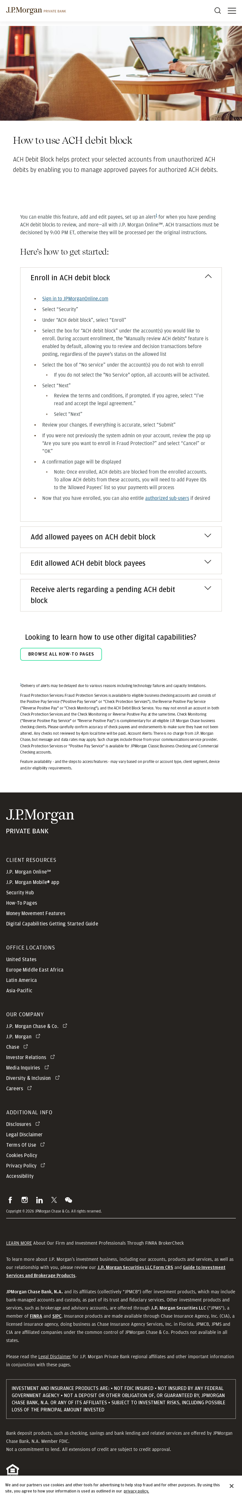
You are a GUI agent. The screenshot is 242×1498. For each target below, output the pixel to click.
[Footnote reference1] (156, 215)
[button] (10, 1200)
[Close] (231, 1490)
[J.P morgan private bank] (36, 11)
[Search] (218, 11)
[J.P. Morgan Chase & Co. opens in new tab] (38, 1026)
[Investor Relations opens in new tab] (31, 1057)
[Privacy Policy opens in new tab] (26, 1165)
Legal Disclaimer (54, 1356)
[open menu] (232, 11)
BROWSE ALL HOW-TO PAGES (61, 654)
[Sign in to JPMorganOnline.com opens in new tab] (75, 299)
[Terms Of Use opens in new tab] (26, 1145)
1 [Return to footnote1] (20, 684)
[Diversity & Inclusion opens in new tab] (34, 1078)
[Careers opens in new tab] (20, 1088)
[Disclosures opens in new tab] (24, 1124)
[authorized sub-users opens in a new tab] (167, 498)
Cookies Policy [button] (21, 1155)
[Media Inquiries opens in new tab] (28, 1067)
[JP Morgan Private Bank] (40, 821)
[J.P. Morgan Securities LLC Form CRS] (135, 1267)
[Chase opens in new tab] (18, 1047)
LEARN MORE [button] (19, 1243)
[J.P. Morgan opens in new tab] (24, 1036)
